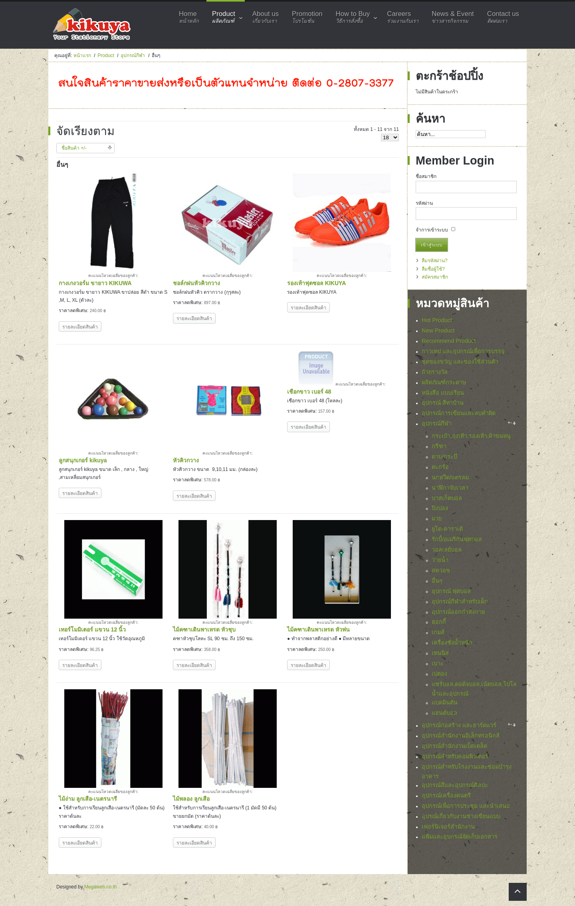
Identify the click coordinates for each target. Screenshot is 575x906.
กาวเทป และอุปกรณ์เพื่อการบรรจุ (463, 351)
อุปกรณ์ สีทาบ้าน (443, 403)
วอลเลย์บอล (447, 549)
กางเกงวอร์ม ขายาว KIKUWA (95, 283)
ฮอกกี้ (439, 622)
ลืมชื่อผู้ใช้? (433, 269)
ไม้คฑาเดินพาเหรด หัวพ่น (318, 629)
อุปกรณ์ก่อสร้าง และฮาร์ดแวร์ (459, 725)
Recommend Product (449, 341)
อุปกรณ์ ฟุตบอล (451, 591)
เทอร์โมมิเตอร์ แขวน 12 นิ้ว (92, 629)
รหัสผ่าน (424, 203)
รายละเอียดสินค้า (80, 327)
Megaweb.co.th (100, 887)
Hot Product (437, 320)
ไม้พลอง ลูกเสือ (191, 798)
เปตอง (439, 674)
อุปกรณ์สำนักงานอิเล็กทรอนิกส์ (461, 735)
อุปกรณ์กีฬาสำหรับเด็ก (460, 601)
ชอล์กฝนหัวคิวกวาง (196, 283)
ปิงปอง (440, 508)
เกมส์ (438, 632)
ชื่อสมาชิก (426, 176)
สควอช (441, 570)
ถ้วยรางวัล (435, 372)
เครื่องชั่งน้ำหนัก (452, 642)
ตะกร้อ (440, 467)
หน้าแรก (82, 55)
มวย (437, 518)
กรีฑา (439, 446)
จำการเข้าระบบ (432, 230)
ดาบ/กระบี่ (444, 456)
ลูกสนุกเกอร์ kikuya (83, 460)
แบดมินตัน (445, 702)
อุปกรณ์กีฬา (133, 55)
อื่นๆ (437, 581)
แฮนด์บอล (444, 713)
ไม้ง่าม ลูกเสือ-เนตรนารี (88, 798)
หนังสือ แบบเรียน (443, 393)
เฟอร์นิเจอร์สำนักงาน (448, 826)
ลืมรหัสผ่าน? (435, 260)
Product (105, 55)
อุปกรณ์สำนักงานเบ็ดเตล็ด (454, 746)
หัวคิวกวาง (186, 460)
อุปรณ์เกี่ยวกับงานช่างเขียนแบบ (461, 816)
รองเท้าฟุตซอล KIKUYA (316, 283)
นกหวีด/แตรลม (450, 477)
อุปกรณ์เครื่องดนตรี (446, 795)
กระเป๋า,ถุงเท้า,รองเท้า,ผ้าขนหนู (471, 436)
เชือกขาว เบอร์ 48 (309, 391)
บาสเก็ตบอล (447, 498)
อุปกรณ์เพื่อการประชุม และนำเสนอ (466, 806)
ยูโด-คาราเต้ (447, 529)
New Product (438, 330)
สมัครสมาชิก (435, 277)
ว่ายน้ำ (440, 560)
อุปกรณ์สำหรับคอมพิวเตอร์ (455, 756)
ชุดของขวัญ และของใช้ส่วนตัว (460, 361)
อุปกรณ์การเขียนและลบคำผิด (459, 413)
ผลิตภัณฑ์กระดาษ (444, 382)
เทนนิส (440, 653)
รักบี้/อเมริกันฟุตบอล (457, 539)
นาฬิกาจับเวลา (450, 488)
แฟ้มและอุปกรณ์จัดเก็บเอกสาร (460, 836)
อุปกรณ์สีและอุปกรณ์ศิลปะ (455, 785)
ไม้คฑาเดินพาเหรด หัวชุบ (204, 629)
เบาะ (438, 663)
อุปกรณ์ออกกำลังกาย (458, 612)
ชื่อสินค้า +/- (74, 148)
